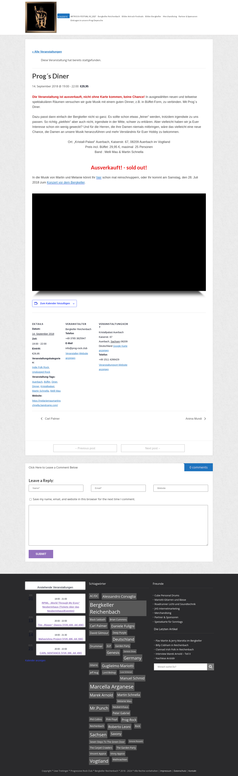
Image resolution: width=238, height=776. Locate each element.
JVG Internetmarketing (167, 608)
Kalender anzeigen (35, 660)
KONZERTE (63, 17)
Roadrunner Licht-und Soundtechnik (175, 604)
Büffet (47, 381)
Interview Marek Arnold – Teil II (173, 653)
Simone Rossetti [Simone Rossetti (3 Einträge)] (136, 741)
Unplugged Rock (41, 372)
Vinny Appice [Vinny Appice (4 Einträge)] (117, 753)
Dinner (35, 386)
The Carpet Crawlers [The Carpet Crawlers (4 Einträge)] (101, 747)
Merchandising (170, 16)
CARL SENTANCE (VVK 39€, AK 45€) (61, 653)
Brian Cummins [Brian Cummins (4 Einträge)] (118, 619)
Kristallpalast (47, 386)
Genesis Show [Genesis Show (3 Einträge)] (130, 651)
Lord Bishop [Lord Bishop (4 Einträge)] (109, 672)
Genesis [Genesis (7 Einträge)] (113, 652)
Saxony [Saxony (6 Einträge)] (116, 734)
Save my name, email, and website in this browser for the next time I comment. (84, 499)
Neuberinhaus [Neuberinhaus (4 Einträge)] (120, 707)
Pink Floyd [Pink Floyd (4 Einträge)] (111, 719)
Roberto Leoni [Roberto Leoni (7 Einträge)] (119, 726)
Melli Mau (55, 390)
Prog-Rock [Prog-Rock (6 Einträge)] (129, 720)
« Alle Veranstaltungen (47, 51)
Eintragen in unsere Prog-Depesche (87, 20)
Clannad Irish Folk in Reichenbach (175, 649)
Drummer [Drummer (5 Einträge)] (96, 646)
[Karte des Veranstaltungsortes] (150, 336)
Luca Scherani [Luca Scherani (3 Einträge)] (126, 672)
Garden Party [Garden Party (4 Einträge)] (122, 646)
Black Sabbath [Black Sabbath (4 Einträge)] (97, 619)
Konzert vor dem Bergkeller (66, 182)
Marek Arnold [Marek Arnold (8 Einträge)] (101, 695)
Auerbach (37, 381)
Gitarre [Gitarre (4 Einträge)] (94, 665)
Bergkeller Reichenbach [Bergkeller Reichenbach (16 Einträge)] (105, 608)
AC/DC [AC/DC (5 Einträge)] (94, 596)
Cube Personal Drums (166, 595)
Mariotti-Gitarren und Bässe (170, 599)
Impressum (165, 770)
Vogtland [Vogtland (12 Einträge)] (99, 761)
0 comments (196, 466)
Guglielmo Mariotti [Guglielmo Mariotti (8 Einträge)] (118, 665)
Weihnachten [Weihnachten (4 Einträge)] (120, 759)
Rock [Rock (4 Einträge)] (137, 726)
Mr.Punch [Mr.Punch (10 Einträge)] (99, 708)
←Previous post (85, 448)
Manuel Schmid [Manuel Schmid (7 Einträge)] (132, 678)
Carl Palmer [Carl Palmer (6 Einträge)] (98, 626)
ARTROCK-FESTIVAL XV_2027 (83, 16)
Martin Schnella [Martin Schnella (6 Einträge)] (128, 695)
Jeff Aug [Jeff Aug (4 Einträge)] (94, 672)
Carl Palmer (52, 418)
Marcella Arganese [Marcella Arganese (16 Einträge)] (112, 686)
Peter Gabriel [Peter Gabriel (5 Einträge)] (121, 713)
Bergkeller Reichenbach (109, 16)
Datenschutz (180, 770)
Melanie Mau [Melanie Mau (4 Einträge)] (124, 701)
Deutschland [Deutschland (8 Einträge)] (123, 639)
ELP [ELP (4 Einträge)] (109, 646)
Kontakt (192, 770)
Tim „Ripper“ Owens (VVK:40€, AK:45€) (61, 625)
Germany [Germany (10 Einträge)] (132, 658)
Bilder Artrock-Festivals (132, 16)
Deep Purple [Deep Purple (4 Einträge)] (119, 632)
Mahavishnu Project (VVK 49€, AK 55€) (61, 639)
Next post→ (153, 448)
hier (98, 177)
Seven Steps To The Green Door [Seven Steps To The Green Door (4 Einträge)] (107, 741)
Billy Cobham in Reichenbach (172, 645)
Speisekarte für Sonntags (168, 621)
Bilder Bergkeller (153, 16)
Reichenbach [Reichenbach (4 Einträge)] (97, 726)
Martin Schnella (40, 390)
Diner (54, 381)
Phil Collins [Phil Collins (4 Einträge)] (96, 719)
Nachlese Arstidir (165, 658)
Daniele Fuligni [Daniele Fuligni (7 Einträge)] (122, 626)
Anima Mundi (194, 418)
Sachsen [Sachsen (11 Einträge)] (98, 735)
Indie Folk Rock (40, 367)
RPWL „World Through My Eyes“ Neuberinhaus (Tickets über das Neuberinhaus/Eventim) (61, 607)
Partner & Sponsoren (188, 16)
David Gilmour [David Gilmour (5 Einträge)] (99, 633)
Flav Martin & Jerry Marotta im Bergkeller (179, 640)
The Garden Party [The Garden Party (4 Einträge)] (126, 747)
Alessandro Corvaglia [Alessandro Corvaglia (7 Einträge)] (119, 596)
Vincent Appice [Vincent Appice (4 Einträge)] (98, 753)
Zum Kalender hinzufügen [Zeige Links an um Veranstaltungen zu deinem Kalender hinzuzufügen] (55, 303)
